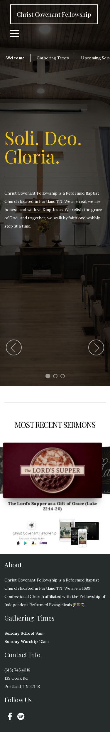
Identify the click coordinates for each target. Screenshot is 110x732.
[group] (52, 470)
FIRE (78, 604)
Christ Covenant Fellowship (54, 14)
